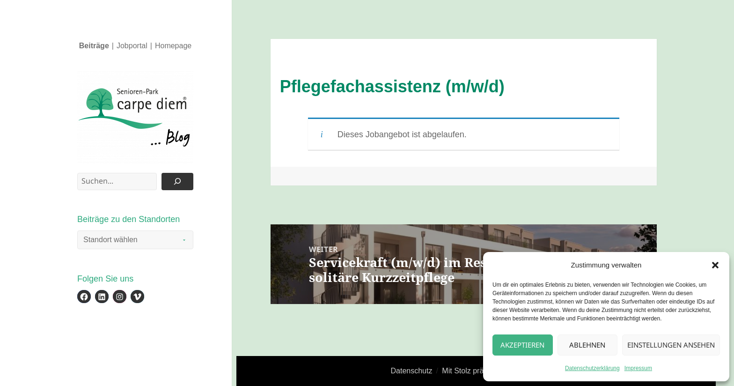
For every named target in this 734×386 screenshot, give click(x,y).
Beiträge (94, 46)
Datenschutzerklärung (592, 368)
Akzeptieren (522, 344)
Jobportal (132, 46)
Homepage (173, 46)
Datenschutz (412, 371)
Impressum (638, 368)
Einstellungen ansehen (671, 344)
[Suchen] (177, 181)
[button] (715, 265)
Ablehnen (587, 344)
